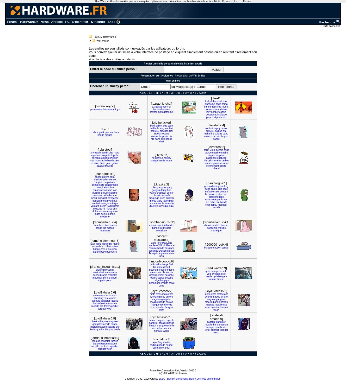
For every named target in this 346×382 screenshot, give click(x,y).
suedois (104, 158)
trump (159, 253)
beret (206, 150)
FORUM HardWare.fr (105, 37)
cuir (92, 160)
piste (223, 274)
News (45, 22)
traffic (165, 200)
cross (102, 295)
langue (224, 136)
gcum (219, 271)
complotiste (98, 185)
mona (99, 109)
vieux (212, 150)
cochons (114, 132)
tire (154, 267)
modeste (105, 216)
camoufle (165, 195)
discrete (153, 206)
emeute (160, 203)
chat (169, 106)
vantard (95, 206)
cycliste (216, 274)
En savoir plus (229, 1)
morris (225, 106)
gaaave (101, 166)
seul (215, 114)
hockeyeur (157, 158)
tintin (152, 264)
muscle (115, 206)
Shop (114, 22)
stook (157, 133)
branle (103, 275)
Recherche (329, 22)
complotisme (109, 182)
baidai (225, 104)
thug (163, 190)
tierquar (102, 308)
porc (107, 132)
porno (109, 280)
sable (171, 283)
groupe (108, 135)
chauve (95, 163)
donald (170, 250)
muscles (97, 208)
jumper (215, 112)
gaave (115, 163)
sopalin (101, 280)
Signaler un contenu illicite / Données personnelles (193, 378)
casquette (211, 158)
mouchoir (109, 269)
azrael (155, 106)
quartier (170, 198)
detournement (156, 275)
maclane (153, 245)
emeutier (169, 203)
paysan (217, 163)
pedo (103, 251)
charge (154, 160)
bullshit (96, 192)
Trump (152, 253)
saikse (218, 131)
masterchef (210, 136)
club (165, 125)
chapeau (221, 158)
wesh (162, 198)
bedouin (153, 269)
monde (216, 207)
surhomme (104, 211)
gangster (162, 187)
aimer (162, 347)
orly (92, 152)
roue (106, 298)
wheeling (98, 298)
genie (104, 214)
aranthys (114, 109)
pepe (207, 189)
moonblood (154, 283)
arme (160, 267)
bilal (171, 200)
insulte (164, 283)
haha (157, 139)
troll (109, 206)
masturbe (112, 272)
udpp (225, 133)
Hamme (170, 245)
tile (104, 228)
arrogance (113, 198)
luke (213, 101)
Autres (202, 93)
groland (100, 269)
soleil (219, 101)
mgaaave (96, 155)
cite (102, 306)
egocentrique (111, 203)
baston (104, 303)
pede (93, 109)
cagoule (96, 300)
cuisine (218, 133)
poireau (96, 158)
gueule (170, 206)
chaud (216, 168)
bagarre (104, 321)
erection (164, 131)
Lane (153, 243)
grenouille (209, 186)
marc (98, 243)
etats (165, 253)
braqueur (161, 192)
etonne (225, 163)
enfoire (162, 269)
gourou (114, 211)
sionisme (97, 195)
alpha (95, 211)
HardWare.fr (29, 22)
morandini (107, 243)
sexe (170, 125)
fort (104, 208)
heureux (154, 131)
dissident (99, 179)
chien (153, 187)
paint (225, 152)
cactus (222, 112)
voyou (152, 192)
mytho (103, 206)
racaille (114, 300)
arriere (112, 298)
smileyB (210, 131)
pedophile (111, 251)
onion (159, 125)
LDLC (162, 378)
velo (225, 271)
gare (224, 276)
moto (116, 152)
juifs (106, 192)
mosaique (105, 230)
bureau (208, 247)
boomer (113, 195)
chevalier (216, 160)
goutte (223, 166)
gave (108, 163)
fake (115, 190)
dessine (169, 277)
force (109, 208)
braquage (154, 198)
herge (165, 264)
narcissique (98, 203)
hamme (153, 248)
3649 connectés (331, 26)
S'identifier (80, 22)
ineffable (154, 128)
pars (208, 117)
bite (171, 136)
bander (113, 225)
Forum (12, 22)
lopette (115, 155)
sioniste (113, 192)
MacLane (167, 243)
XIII (160, 245)
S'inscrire (98, 22)
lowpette (106, 155)
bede (218, 104)
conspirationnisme (102, 190)
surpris (211, 155)
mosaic (110, 228)
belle (155, 347)
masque (112, 303)
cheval (223, 109)
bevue (220, 279)
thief (169, 190)
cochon (94, 132)
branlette (112, 275)
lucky (208, 101)
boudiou (208, 163)
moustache (101, 160)
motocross (111, 295)
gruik (101, 132)
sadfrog (224, 186)
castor (224, 128)
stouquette (156, 136)
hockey (167, 158)
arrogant (102, 198)
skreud (162, 206)
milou (158, 264)
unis (161, 256)
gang (169, 187)
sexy (162, 128)
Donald (163, 250)
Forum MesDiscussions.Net (164, 370)
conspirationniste (105, 187)
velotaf (212, 279)
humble (111, 214)
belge (157, 280)
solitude (222, 114)
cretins (105, 177)
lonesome (209, 104)
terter (107, 306)
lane (159, 243)
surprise (220, 155)
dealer (170, 192)
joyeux (103, 249)
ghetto (152, 200)
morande (96, 246)
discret (156, 195)
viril (115, 208)
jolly (208, 112)
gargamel (168, 112)
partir (219, 117)
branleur (113, 277)
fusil (171, 264)
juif (102, 192)
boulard (96, 200)
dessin (219, 150)
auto (213, 271)
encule (161, 272)
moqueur (222, 205)
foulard (153, 277)
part (214, 117)
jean (92, 243)
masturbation (100, 272)
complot (98, 182)
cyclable (217, 276)
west (217, 109)
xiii (164, 245)
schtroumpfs (156, 112)
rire (152, 139)
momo (116, 243)
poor (224, 101)
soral (112, 177)
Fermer (247, 1)
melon (104, 200)
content (169, 128)
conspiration (111, 185)
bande (106, 109)
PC (67, 22)
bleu (111, 152)
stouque (165, 133)
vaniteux (112, 200)
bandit (105, 152)
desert (209, 114)
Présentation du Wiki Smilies (190, 75)
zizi (171, 131)
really (98, 152)
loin (224, 117)
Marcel (207, 160)
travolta (109, 166)
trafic (159, 200)
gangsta (156, 190)
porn (105, 277)
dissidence (110, 179)
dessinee (165, 109)
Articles (57, 22)
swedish (113, 158)
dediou (225, 160)
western (209, 109)
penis (165, 136)
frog (218, 186)
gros (207, 271)
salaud (153, 272)
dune (161, 285)
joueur (169, 160)
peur (117, 160)
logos (97, 214)
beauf (94, 198)
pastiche (169, 275)
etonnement (212, 166)
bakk (152, 125)
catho (105, 195)
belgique (164, 280)
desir (167, 347)
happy (217, 128)
